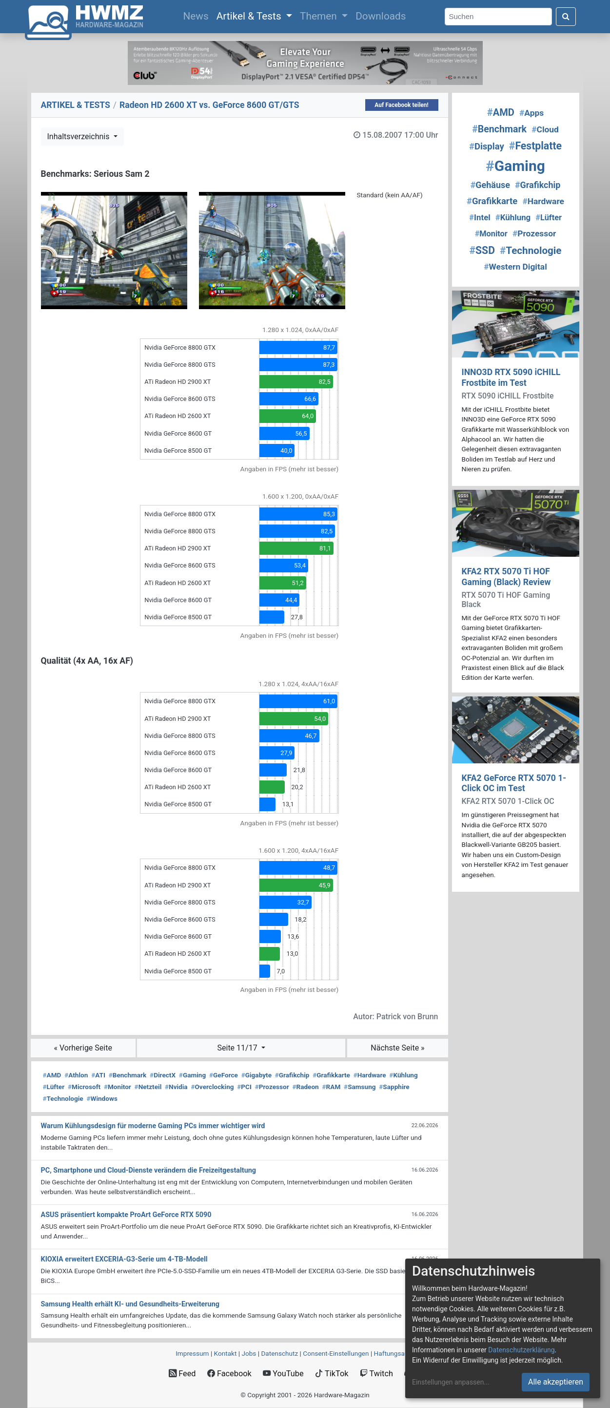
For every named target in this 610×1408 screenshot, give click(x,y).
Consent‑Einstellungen (336, 1353)
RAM (331, 1087)
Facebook (229, 1373)
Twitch (376, 1373)
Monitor (117, 1087)
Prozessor (272, 1087)
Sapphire (394, 1087)
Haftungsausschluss (404, 1353)
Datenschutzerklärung (521, 1350)
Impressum (192, 1353)
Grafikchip (292, 1075)
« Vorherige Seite (83, 1047)
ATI (98, 1075)
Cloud (545, 129)
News (197, 15)
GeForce (223, 1075)
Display (486, 146)
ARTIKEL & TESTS (75, 105)
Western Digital (515, 267)
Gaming (192, 1075)
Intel (480, 217)
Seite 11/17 (238, 1047)
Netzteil (148, 1087)
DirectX (163, 1075)
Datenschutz (279, 1353)
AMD (52, 1075)
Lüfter (54, 1087)
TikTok (332, 1373)
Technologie (63, 1098)
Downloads (380, 16)
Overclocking (212, 1087)
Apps (531, 113)
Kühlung (403, 1075)
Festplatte (535, 146)
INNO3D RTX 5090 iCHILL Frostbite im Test (511, 377)
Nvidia (176, 1087)
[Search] (498, 17)
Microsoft (84, 1087)
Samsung (359, 1087)
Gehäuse (490, 185)
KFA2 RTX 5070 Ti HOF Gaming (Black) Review (506, 577)
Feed (182, 1373)
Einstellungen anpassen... (451, 1382)
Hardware (370, 1075)
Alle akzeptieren (555, 1382)
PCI (244, 1087)
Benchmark (128, 1075)
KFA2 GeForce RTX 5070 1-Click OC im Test (514, 783)
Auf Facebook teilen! (401, 105)
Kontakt (225, 1353)
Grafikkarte (331, 1075)
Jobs (248, 1353)
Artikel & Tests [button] (250, 16)
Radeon (305, 1087)
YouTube (283, 1373)
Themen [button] (319, 16)
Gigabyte (256, 1075)
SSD (482, 250)
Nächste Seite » (397, 1047)
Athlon (76, 1075)
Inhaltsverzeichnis (79, 136)
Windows (101, 1098)
